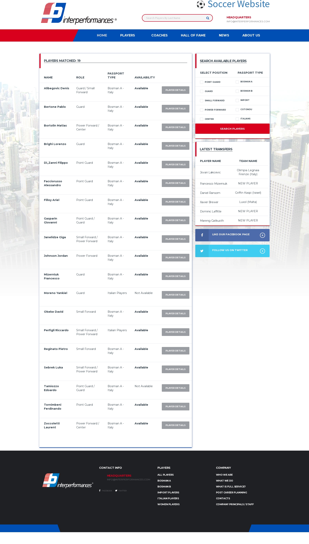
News (224, 35)
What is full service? (231, 486)
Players (127, 35)
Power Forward (213, 110)
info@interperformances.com (248, 21)
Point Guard (210, 82)
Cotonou (244, 109)
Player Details (176, 90)
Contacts (223, 498)
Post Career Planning (231, 492)
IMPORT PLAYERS (168, 492)
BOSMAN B (164, 486)
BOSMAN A (164, 480)
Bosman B (244, 91)
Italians (243, 118)
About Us (251, 35)
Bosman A (244, 81)
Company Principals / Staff (235, 504)
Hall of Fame (193, 35)
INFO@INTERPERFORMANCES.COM (128, 479)
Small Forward (212, 100)
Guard (206, 91)
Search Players (232, 128)
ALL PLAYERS (165, 474)
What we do (224, 480)
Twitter (121, 490)
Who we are (224, 474)
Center (207, 119)
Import (242, 100)
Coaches (159, 35)
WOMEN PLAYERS (168, 504)
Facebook (105, 490)
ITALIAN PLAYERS (168, 498)
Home (102, 35)
